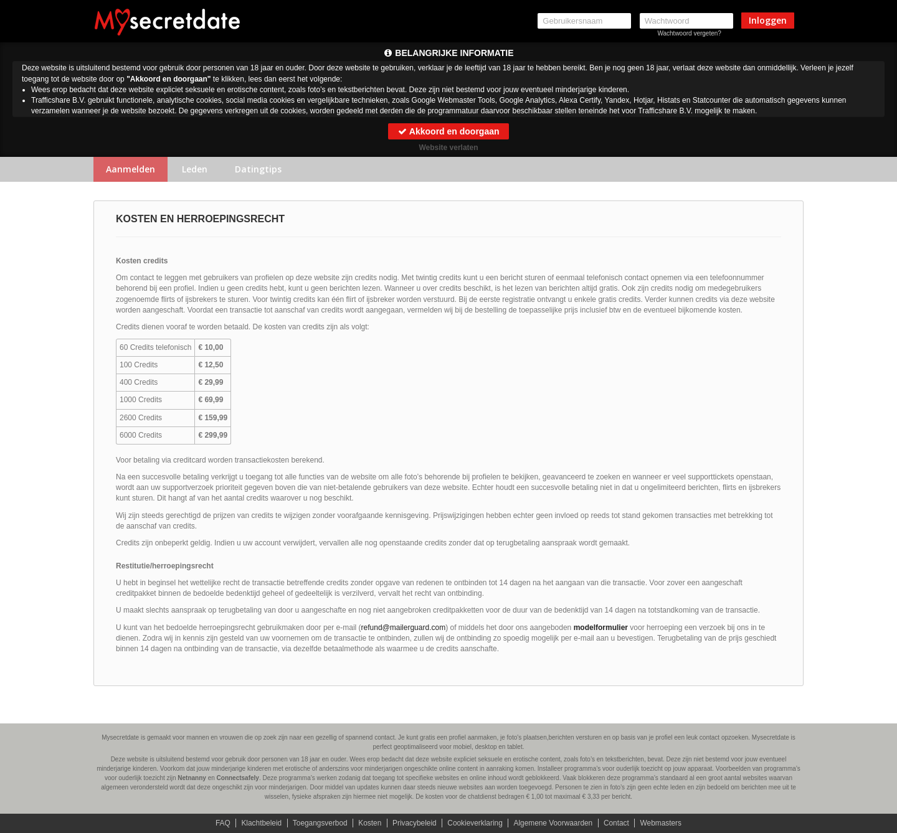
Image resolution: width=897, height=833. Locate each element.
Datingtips (258, 169)
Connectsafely (238, 777)
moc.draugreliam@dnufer (403, 627)
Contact (617, 823)
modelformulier (601, 627)
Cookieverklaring (475, 823)
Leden (194, 169)
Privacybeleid (414, 823)
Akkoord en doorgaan (448, 131)
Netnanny (192, 777)
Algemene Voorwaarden (554, 823)
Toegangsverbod (319, 823)
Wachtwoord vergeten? (689, 33)
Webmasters (662, 823)
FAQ (221, 823)
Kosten (369, 823)
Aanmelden (130, 169)
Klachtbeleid (260, 823)
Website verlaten (448, 147)
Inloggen (768, 20)
